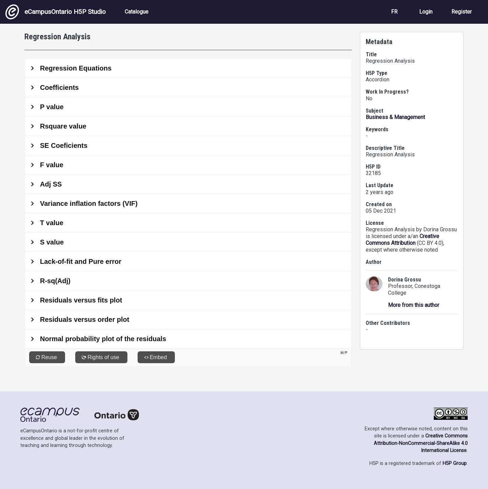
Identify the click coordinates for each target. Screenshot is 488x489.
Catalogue (136, 11)
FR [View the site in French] (394, 11)
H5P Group (455, 463)
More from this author (413, 305)
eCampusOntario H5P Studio (55, 11)
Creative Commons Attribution (402, 239)
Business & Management (395, 117)
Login (425, 11)
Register (461, 11)
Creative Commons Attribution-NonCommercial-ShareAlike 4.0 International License (421, 443)
